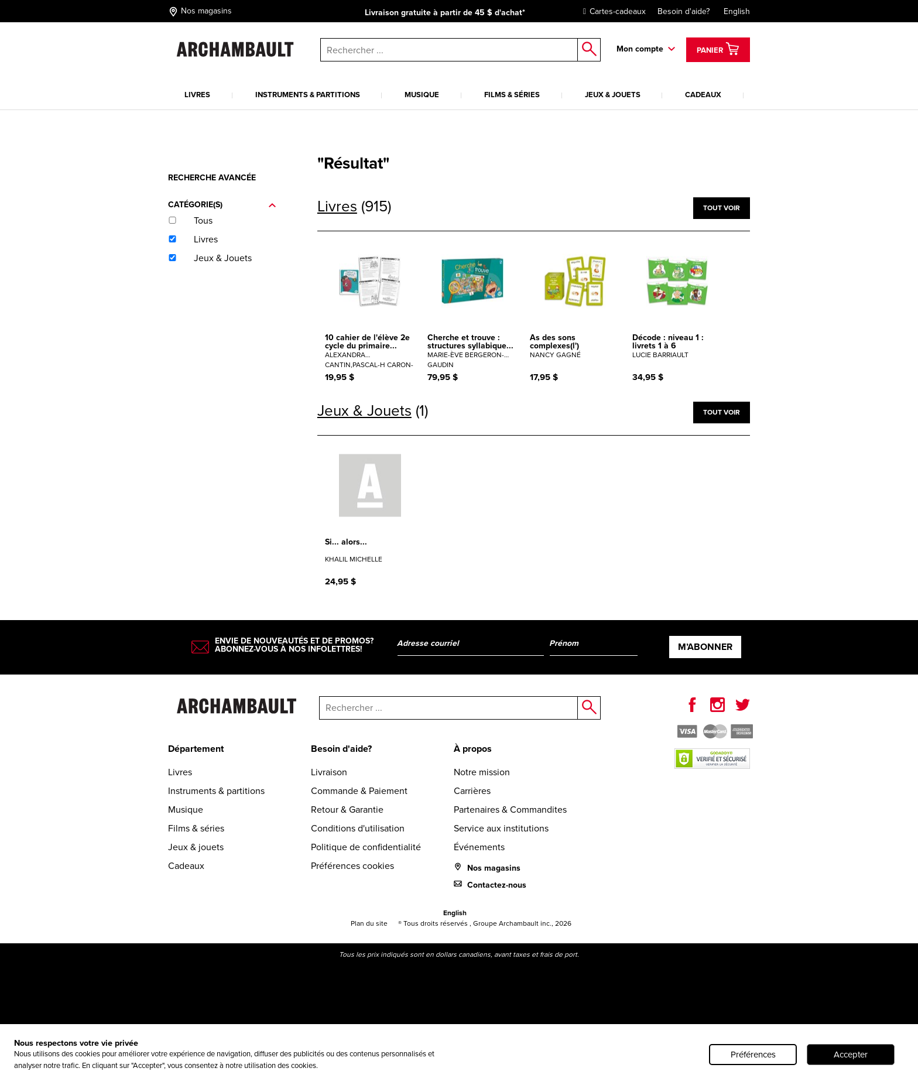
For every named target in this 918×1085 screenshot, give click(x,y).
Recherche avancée (212, 178)
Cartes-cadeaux (611, 11)
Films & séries (512, 94)
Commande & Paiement (359, 791)
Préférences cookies (352, 865)
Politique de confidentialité (366, 847)
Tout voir (721, 208)
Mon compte (639, 49)
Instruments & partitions (307, 94)
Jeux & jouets (612, 94)
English (737, 11)
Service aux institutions (501, 828)
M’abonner (705, 646)
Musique (422, 94)
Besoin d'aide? (683, 11)
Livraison (329, 772)
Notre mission (482, 772)
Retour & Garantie (347, 809)
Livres (197, 94)
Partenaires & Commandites (510, 809)
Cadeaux (703, 94)
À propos (473, 748)
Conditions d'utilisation (358, 828)
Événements (479, 847)
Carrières (472, 791)
